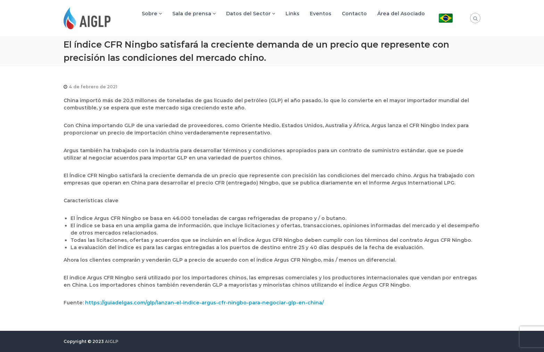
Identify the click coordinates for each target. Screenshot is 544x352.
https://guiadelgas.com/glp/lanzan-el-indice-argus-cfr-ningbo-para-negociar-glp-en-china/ (204, 303)
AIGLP (111, 341)
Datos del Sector (248, 13)
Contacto (354, 13)
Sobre (149, 13)
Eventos (320, 13)
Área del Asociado (401, 13)
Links (292, 13)
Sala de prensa (191, 13)
